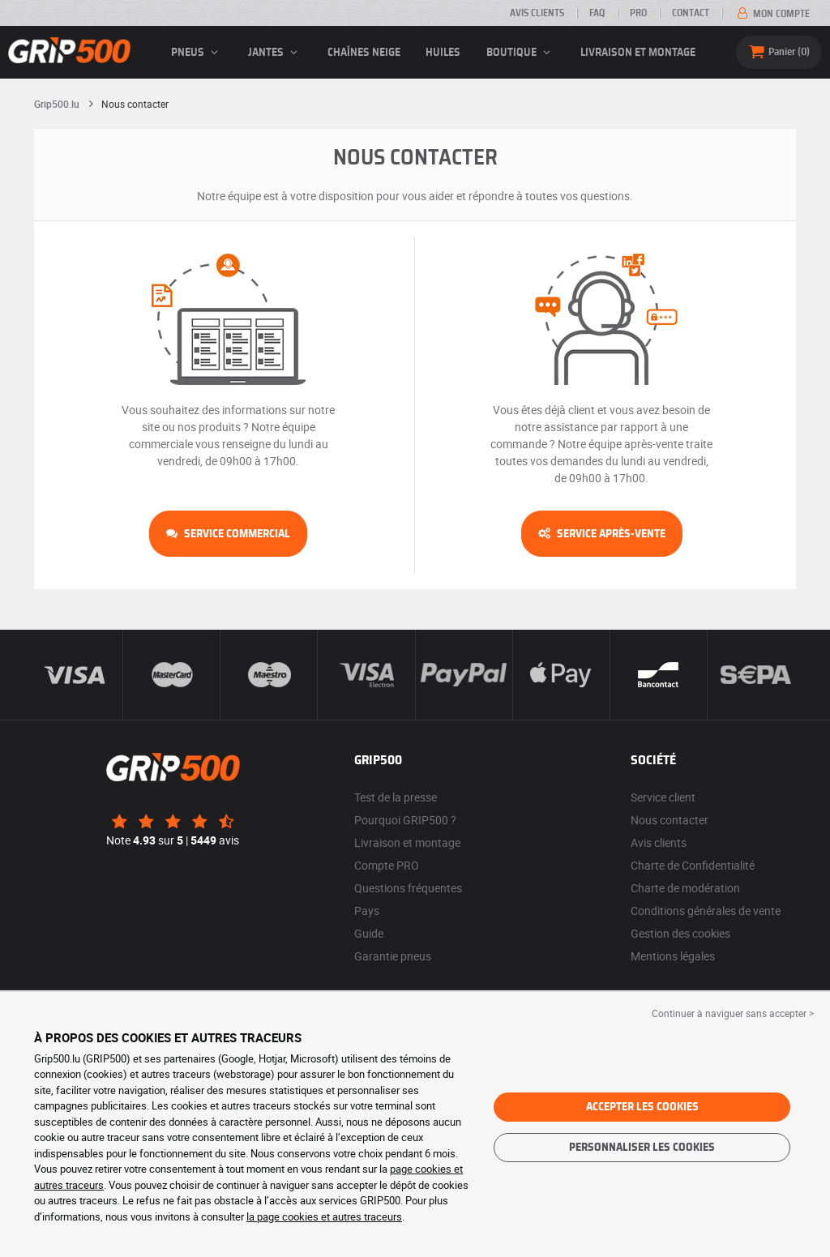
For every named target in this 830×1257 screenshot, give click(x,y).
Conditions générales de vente (706, 910)
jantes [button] (275, 52)
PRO (638, 13)
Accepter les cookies (642, 1107)
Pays (366, 910)
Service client (663, 797)
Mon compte (772, 13)
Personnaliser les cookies (642, 1147)
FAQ (597, 13)
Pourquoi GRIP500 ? (405, 819)
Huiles (443, 52)
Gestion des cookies (680, 933)
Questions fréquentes (408, 888)
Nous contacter (669, 819)
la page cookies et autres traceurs (324, 1216)
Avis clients (537, 13)
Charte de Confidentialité (693, 865)
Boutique (520, 52)
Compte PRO (386, 865)
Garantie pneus (392, 956)
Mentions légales (673, 956)
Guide (368, 933)
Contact (690, 13)
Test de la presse (395, 797)
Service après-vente (601, 534)
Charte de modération (685, 888)
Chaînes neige (363, 52)
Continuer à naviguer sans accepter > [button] (733, 1013)
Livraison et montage (637, 52)
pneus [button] (197, 52)
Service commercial (228, 534)
